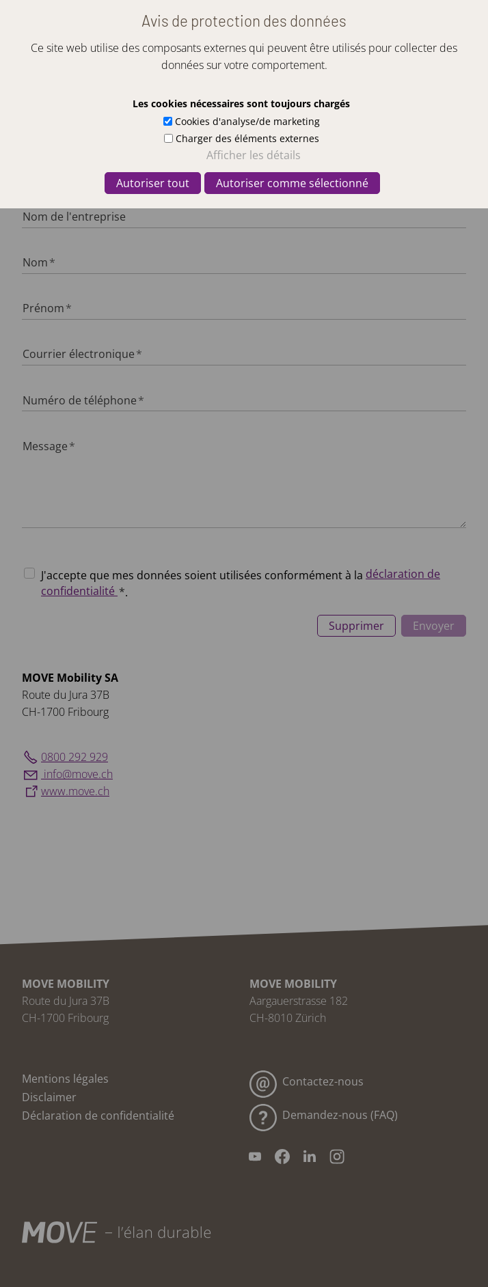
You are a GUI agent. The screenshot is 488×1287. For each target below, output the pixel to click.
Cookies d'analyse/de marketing (247, 121)
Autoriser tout (152, 183)
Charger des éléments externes (247, 138)
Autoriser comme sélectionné (292, 183)
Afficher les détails (253, 155)
